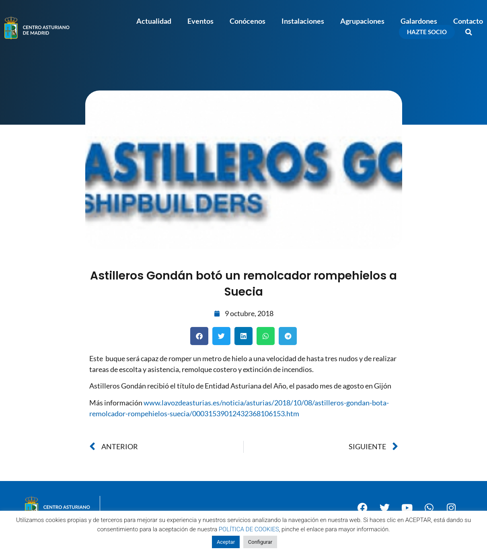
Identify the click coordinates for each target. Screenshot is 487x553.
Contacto (468, 21)
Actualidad (153, 21)
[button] (469, 32)
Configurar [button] (260, 542)
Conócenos (247, 21)
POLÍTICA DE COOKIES (249, 529)
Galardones (419, 21)
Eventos (200, 21)
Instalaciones (303, 21)
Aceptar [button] (226, 542)
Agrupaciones (362, 21)
